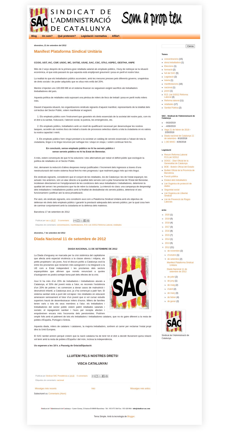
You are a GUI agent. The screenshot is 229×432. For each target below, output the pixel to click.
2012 (167, 247)
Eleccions (168, 66)
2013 (167, 243)
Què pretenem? (67, 36)
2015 (167, 235)
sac (47, 220)
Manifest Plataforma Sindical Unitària (68, 51)
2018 (167, 222)
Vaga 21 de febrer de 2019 (176, 129)
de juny (171, 281)
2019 (167, 218)
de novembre (173, 251)
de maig (171, 285)
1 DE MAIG (169, 142)
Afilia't (115, 36)
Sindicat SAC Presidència (57, 376)
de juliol (171, 277)
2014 (167, 239)
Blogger (130, 416)
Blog (34, 36)
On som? (47, 36)
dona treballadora (172, 62)
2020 (167, 214)
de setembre (173, 259)
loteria (167, 80)
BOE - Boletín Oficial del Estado (179, 167)
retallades (117, 225)
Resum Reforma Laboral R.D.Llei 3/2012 (175, 155)
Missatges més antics (140, 388)
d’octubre (172, 255)
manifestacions (76, 225)
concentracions (63, 225)
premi (167, 91)
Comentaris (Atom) (57, 393)
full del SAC (169, 73)
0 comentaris (63, 220)
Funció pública (171, 176)
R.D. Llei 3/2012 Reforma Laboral (98, 225)
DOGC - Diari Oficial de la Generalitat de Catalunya (176, 162)
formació (168, 69)
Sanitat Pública (171, 107)
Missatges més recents (45, 388)
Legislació (169, 77)
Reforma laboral (171, 100)
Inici (93, 388)
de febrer (171, 297)
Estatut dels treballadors (175, 180)
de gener (171, 301)
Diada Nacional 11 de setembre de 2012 (70, 239)
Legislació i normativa (94, 36)
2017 (167, 227)
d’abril (170, 289)
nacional (60, 380)
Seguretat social (171, 190)
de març (171, 293)
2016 (167, 231)
